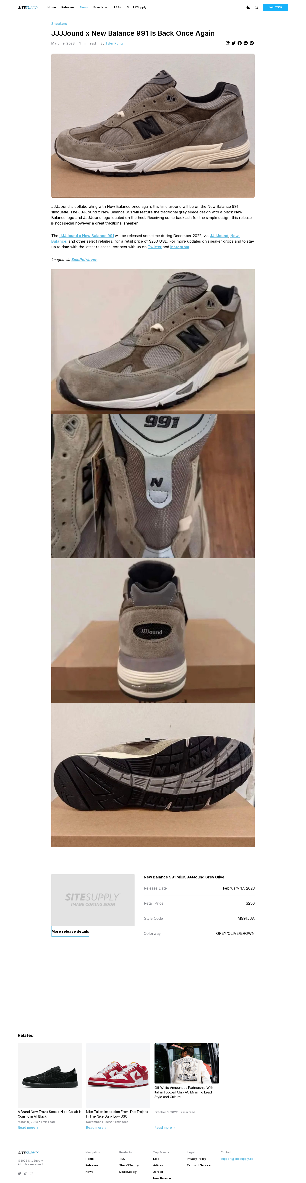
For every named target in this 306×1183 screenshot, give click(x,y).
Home (52, 7)
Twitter (155, 246)
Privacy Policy (196, 1158)
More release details (70, 931)
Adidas (158, 1165)
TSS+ (117, 7)
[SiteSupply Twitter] (19, 1173)
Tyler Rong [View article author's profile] (114, 43)
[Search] (256, 7)
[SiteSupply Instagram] (31, 1173)
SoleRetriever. (84, 259)
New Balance (162, 1178)
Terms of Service (199, 1165)
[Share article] (228, 43)
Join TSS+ (275, 7)
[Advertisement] (153, 982)
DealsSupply (128, 1171)
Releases (67, 7)
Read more (28, 1127)
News (84, 7)
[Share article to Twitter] (234, 43)
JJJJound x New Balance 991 (86, 235)
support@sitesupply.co (237, 1158)
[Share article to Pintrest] (252, 43)
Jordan (158, 1171)
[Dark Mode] (248, 7)
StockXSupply (136, 7)
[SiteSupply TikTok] (25, 1173)
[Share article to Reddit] (246, 43)
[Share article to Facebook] (240, 43)
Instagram (179, 246)
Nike (156, 1158)
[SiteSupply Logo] (28, 7)
